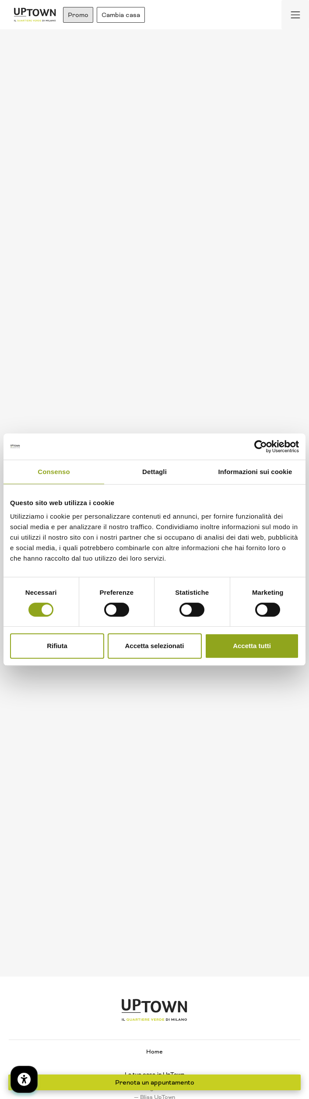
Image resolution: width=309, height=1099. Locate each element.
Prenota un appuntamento (154, 1082)
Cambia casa (121, 14)
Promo (78, 14)
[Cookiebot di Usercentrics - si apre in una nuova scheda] (260, 446)
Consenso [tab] (54, 471)
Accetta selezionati (154, 645)
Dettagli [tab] (154, 471)
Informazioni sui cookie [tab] (255, 471)
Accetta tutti (252, 645)
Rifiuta (57, 645)
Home (154, 1052)
